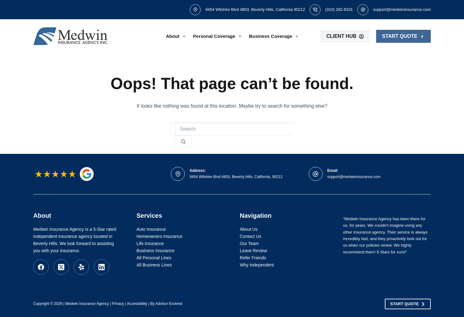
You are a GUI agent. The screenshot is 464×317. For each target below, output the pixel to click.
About (177, 36)
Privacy (118, 303)
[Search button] (183, 141)
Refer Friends (253, 257)
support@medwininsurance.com (402, 9)
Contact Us (250, 236)
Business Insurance (156, 250)
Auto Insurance (151, 229)
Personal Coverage (218, 36)
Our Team (249, 243)
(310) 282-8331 (339, 9)
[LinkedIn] (101, 267)
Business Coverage (275, 36)
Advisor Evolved (169, 303)
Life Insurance (150, 243)
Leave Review (253, 250)
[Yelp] (81, 267)
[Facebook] (41, 267)
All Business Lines (154, 264)
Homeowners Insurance (160, 236)
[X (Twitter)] (61, 267)
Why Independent (257, 264)
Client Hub (345, 36)
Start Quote (403, 36)
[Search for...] (232, 129)
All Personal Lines (154, 257)
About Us (249, 229)
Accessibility (137, 303)
